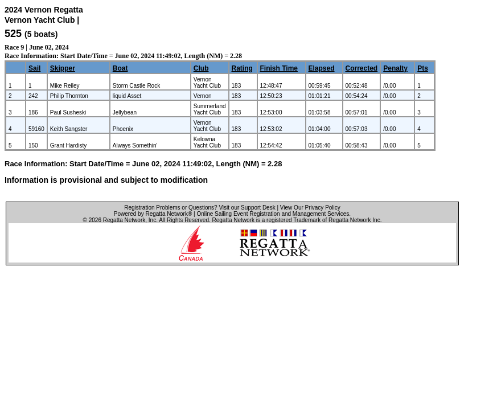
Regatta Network (124, 220)
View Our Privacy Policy (310, 207)
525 (13, 33)
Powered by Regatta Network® (153, 214)
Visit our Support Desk (247, 207)
